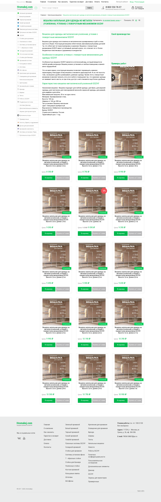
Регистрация (139, 2)
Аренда (91, 432)
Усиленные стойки (72, 466)
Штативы (69, 477)
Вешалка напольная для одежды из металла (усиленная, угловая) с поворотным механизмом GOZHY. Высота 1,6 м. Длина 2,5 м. (56, 330)
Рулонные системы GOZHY (75, 443)
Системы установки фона (75, 455)
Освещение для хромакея (98, 428)
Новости (91, 447)
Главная (43, 2)
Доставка (89, 2)
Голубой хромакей (72, 439)
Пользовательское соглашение (95, 462)
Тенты (90, 439)
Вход (131, 2)
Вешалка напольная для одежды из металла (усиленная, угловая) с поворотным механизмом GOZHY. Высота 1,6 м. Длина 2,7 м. (128, 330)
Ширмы (91, 436)
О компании (52, 2)
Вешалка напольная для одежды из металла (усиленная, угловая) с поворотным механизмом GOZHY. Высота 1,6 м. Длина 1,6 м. (56, 163)
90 (139, 20)
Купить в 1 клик (63, 178)
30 (133, 20)
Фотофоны (69, 481)
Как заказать (63, 2)
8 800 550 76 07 (113, 7)
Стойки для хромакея (73, 451)
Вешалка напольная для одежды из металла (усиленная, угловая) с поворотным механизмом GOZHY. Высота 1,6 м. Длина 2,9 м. (92, 386)
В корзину (48, 178)
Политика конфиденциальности (96, 456)
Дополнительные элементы (98, 466)
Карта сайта (141, 491)
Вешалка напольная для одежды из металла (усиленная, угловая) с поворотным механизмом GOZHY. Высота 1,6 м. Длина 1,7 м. (92, 163)
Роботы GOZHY (93, 451)
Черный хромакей (72, 432)
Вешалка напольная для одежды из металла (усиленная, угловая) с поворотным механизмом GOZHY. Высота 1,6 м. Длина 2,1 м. (128, 219)
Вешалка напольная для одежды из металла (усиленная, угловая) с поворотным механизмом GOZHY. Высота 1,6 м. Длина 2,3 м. (92, 274)
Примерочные (93, 481)
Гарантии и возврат (77, 2)
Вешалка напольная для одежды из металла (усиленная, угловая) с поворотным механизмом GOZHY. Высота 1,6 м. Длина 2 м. (92, 219)
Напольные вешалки (54, 15)
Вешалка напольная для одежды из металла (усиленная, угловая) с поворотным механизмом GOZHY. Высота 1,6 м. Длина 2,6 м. (92, 330)
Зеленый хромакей (72, 425)
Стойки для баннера (73, 462)
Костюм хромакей (72, 470)
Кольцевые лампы (72, 473)
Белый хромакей (71, 428)
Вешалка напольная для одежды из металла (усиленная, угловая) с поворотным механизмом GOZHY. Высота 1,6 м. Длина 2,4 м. (128, 274)
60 (136, 20)
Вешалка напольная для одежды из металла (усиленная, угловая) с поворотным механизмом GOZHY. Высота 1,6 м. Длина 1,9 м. (56, 219)
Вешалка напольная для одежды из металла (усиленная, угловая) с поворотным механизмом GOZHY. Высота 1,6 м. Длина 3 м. (128, 386)
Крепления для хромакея (97, 425)
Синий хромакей (71, 436)
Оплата (97, 2)
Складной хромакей (72, 447)
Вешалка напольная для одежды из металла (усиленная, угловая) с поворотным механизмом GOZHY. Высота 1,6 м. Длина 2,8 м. (56, 386)
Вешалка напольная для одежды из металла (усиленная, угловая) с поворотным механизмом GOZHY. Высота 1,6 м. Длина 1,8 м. (128, 163)
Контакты (105, 2)
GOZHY (90, 474)
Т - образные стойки (73, 458)
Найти (89, 8)
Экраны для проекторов (97, 478)
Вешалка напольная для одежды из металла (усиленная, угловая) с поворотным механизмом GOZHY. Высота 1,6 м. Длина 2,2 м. (56, 274)
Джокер (91, 470)
